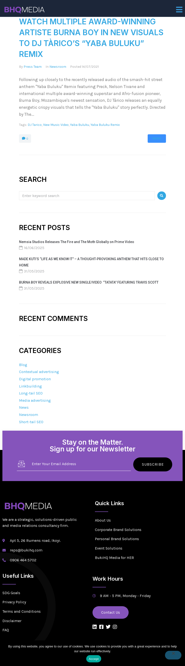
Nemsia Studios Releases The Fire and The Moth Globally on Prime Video (76, 242)
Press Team (33, 67)
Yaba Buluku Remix (105, 125)
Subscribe (153, 464)
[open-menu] (179, 9)
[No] (173, 655)
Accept (94, 659)
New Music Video (56, 125)
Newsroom (57, 67)
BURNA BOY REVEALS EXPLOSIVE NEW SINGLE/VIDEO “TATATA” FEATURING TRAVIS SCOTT (89, 282)
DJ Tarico (35, 125)
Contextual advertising (39, 371)
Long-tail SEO (31, 393)
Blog (23, 364)
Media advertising (35, 400)
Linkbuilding (30, 386)
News (24, 407)
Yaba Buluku (79, 125)
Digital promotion (35, 379)
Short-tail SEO (31, 422)
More (156, 138)
